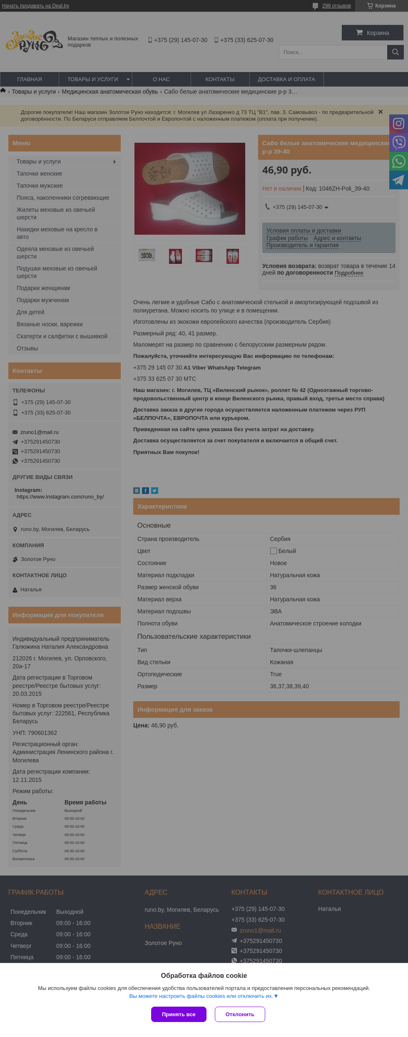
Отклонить (240, 1014)
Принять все (179, 1014)
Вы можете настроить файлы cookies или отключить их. (201, 996)
